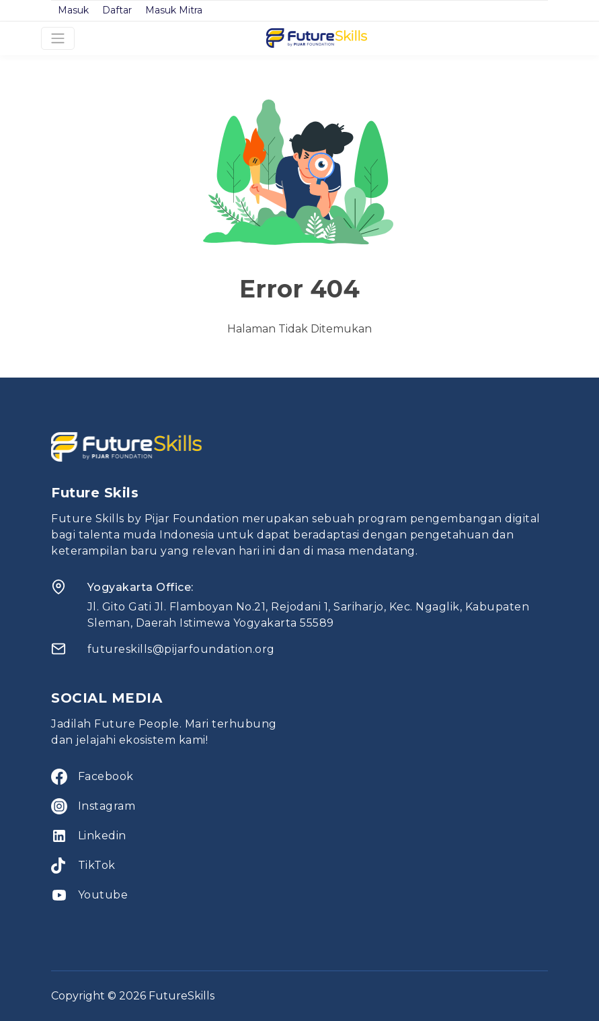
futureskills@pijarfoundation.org (181, 649)
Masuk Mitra (173, 10)
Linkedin (102, 835)
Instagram (107, 806)
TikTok (97, 865)
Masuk (73, 10)
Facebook (106, 776)
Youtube (103, 894)
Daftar (117, 10)
